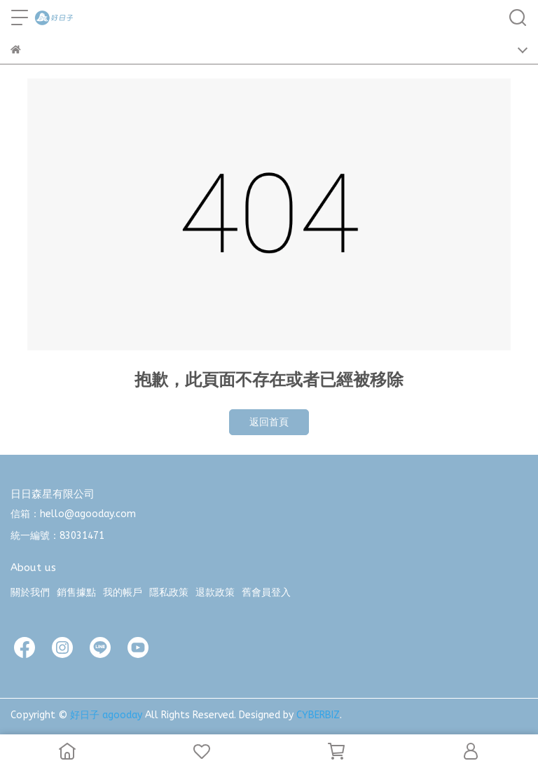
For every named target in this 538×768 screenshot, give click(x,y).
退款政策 (215, 592)
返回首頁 (269, 422)
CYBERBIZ (318, 715)
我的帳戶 (122, 592)
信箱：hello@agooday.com (73, 514)
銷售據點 (76, 592)
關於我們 (30, 592)
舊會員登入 (266, 592)
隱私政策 (168, 592)
